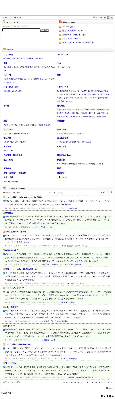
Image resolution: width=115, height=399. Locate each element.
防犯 (15, 133)
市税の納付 (37, 67)
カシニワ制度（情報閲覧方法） (18, 344)
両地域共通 (14, 59)
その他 (6, 79)
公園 (107, 110)
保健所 (87, 110)
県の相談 (47, 125)
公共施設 (61, 106)
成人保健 (60, 133)
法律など (22, 125)
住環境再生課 (72, 208)
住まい (63, 377)
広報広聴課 (70, 377)
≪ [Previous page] (64, 382)
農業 (59, 75)
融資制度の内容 (11, 250)
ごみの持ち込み (68, 27)
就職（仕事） (46, 265)
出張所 (104, 116)
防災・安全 (8, 130)
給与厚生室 (45, 340)
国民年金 (7, 168)
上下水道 (7, 147)
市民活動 (7, 138)
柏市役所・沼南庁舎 (64, 113)
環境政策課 (63, 302)
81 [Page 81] (96, 382)
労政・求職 (8, 177)
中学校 (100, 94)
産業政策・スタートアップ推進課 (62, 265)
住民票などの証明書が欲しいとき (20, 79)
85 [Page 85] (105, 382)
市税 (5, 63)
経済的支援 (64, 91)
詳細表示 (68, 205)
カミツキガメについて (14, 288)
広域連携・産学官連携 (13, 155)
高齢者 (66, 133)
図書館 (92, 110)
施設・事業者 (82, 164)
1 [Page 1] (66, 382)
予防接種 (72, 94)
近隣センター (61, 110)
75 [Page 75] (78, 382)
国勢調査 (61, 121)
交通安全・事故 (22, 133)
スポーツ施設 (100, 110)
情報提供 (9, 213)
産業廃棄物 (30, 59)
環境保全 (7, 59)
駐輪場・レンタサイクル (75, 110)
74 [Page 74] (75, 382)
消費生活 (40, 125)
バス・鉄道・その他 (64, 67)
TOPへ (111, 388)
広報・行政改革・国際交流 (15, 173)
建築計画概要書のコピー (72, 31)
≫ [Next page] (112, 382)
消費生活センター (95, 116)
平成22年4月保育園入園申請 (90, 91)
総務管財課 (45, 321)
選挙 (59, 168)
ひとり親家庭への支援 (71, 98)
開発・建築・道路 (11, 87)
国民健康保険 (62, 138)
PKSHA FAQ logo (107, 396)
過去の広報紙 (11, 363)
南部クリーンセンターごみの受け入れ (78, 43)
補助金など (39, 59)
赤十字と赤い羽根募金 (71, 39)
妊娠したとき (86, 94)
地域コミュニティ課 (81, 246)
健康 (27, 125)
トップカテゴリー (7, 17)
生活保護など (79, 133)
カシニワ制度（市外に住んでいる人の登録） (24, 197)
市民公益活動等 (9, 142)
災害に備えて (8, 133)
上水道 (6, 150)
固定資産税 (29, 67)
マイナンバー (62, 55)
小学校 (94, 94)
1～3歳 (78, 94)
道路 (19, 91)
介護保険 (61, 160)
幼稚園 (66, 94)
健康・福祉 (61, 130)
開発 (5, 91)
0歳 (58, 91)
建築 (9, 91)
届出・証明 (8, 75)
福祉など (33, 125)
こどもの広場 (99, 98)
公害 (20, 59)
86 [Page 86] (108, 382)
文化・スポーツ (74, 91)
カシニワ (14, 91)
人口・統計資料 (11, 307)
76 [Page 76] (81, 382)
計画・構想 (61, 147)
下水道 (11, 150)
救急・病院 (8, 160)
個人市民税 (7, 67)
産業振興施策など (64, 155)
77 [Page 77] (84, 382)
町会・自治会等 (20, 142)
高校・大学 (65, 101)
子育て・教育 (62, 87)
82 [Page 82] (99, 382)
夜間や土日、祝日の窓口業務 (74, 35)
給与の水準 (10, 326)
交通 (59, 63)
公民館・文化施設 (94, 113)
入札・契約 (61, 177)
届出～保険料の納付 (84, 142)
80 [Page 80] (93, 382)
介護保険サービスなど (95, 164)
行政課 (43, 227)
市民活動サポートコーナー (78, 116)
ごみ (24, 59)
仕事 (5, 181)
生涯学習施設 (64, 116)
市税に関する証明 (18, 67)
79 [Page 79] (89, 382)
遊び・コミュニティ (87, 98)
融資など (61, 173)
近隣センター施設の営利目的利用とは (21, 269)
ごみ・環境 (8, 55)
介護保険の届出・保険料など (67, 164)
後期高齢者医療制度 (69, 142)
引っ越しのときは (46, 79)
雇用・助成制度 (13, 181)
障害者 (71, 133)
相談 (71, 101)
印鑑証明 (36, 79)
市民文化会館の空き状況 (15, 232)
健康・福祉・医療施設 (79, 113)
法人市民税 (46, 67)
